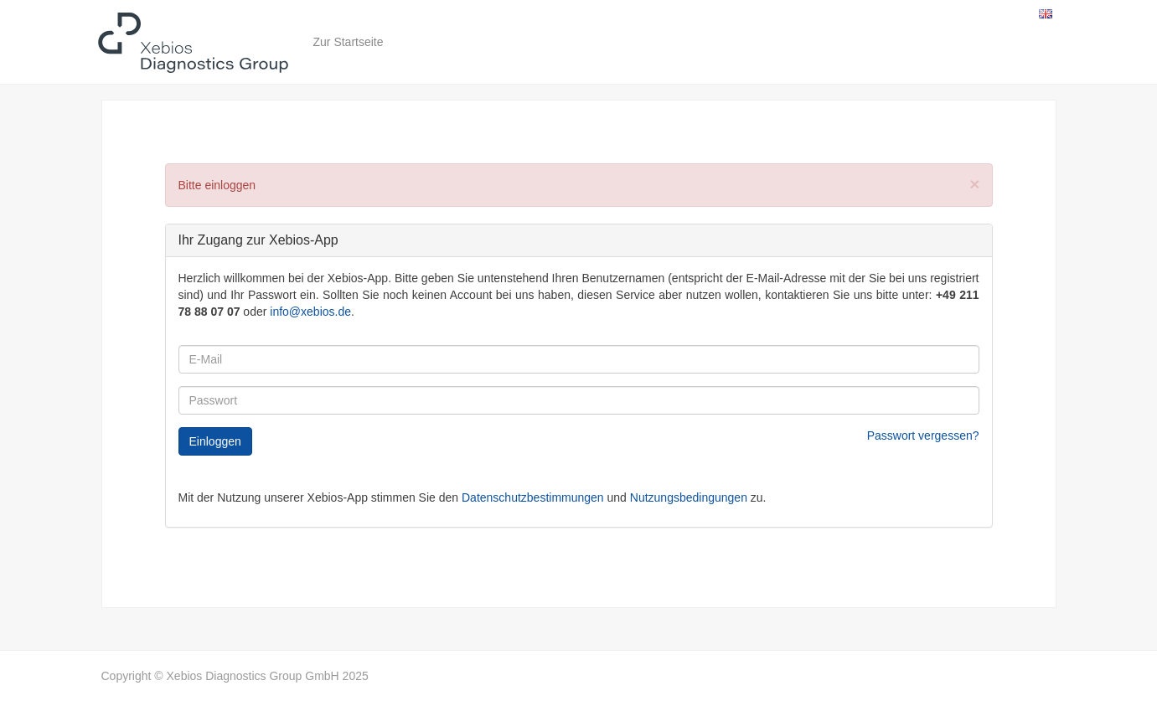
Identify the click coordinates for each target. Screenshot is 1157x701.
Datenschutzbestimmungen (533, 497)
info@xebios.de (310, 311)
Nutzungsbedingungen (688, 497)
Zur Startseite (348, 42)
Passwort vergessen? (923, 435)
